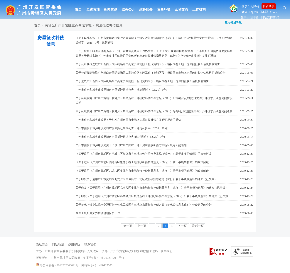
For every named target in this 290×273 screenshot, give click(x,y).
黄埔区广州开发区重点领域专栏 (68, 25)
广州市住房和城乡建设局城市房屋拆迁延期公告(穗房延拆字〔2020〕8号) (120, 136)
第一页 (128, 225)
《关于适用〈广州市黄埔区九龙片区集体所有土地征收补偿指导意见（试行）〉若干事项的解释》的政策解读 (142, 170)
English (253, 11)
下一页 (183, 225)
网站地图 (58, 244)
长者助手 (268, 6)
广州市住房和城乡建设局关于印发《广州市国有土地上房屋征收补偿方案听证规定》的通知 (131, 145)
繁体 (244, 11)
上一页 (142, 225)
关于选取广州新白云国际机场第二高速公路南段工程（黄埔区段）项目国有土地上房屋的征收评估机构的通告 (142, 81)
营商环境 (163, 9)
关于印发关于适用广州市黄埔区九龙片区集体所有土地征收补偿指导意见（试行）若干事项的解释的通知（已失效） (146, 179)
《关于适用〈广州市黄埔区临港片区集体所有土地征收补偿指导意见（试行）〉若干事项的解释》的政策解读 (142, 162)
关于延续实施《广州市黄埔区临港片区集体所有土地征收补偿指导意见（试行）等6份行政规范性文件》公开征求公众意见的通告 (154, 111)
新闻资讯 (110, 9)
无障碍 (254, 6)
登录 (244, 6)
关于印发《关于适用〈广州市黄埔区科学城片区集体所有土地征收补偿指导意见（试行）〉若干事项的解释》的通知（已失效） (153, 196)
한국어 (274, 11)
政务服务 (146, 9)
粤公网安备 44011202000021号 (57, 265)
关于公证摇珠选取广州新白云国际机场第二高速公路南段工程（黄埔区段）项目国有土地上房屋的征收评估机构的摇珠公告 (150, 72)
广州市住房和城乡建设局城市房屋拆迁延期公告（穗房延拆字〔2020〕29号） (123, 128)
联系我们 (90, 244)
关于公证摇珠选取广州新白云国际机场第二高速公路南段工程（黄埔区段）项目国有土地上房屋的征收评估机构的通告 (148, 64)
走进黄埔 (93, 9)
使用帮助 (74, 244)
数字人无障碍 (249, 17)
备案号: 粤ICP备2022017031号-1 (103, 257)
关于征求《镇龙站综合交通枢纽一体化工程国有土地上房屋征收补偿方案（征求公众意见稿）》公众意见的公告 (144, 204)
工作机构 (199, 9)
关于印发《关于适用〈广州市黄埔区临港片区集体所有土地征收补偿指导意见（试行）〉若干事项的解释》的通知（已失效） (152, 187)
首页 (78, 9)
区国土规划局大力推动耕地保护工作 (98, 213)
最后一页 (198, 225)
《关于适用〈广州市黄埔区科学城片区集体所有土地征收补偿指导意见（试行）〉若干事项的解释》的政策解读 (144, 153)
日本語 (263, 11)
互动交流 (181, 9)
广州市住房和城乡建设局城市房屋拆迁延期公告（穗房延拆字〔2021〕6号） (122, 89)
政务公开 (128, 9)
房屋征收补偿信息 (109, 25)
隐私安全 (42, 244)
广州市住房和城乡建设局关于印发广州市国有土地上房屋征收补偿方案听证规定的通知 (128, 119)
